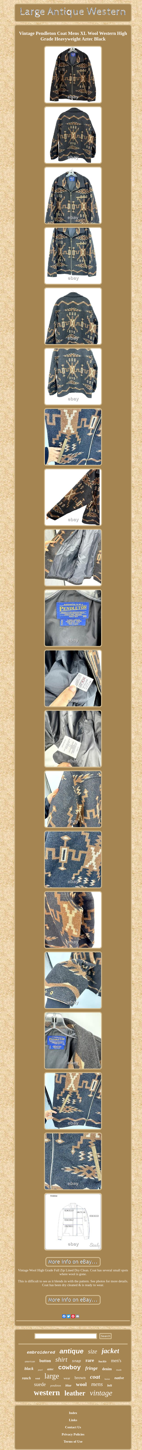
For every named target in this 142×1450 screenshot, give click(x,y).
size (92, 1351)
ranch (26, 1378)
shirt (61, 1359)
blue (68, 1385)
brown (80, 1377)
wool (81, 1384)
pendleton (55, 1385)
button (45, 1361)
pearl (40, 1370)
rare (90, 1360)
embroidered (41, 1352)
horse (107, 1379)
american (30, 1361)
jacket (110, 1351)
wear (67, 1378)
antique (72, 1351)
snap (76, 1361)
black (28, 1368)
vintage (101, 1393)
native (119, 1378)
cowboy (69, 1367)
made (119, 1369)
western (47, 1392)
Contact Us (73, 1427)
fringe (91, 1368)
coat (95, 1377)
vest (37, 1378)
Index (73, 1413)
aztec (50, 1369)
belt (109, 1385)
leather (74, 1393)
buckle (102, 1361)
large (51, 1376)
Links (73, 1420)
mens (97, 1384)
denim (107, 1369)
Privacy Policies (73, 1434)
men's (116, 1360)
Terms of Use (73, 1441)
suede (40, 1384)
